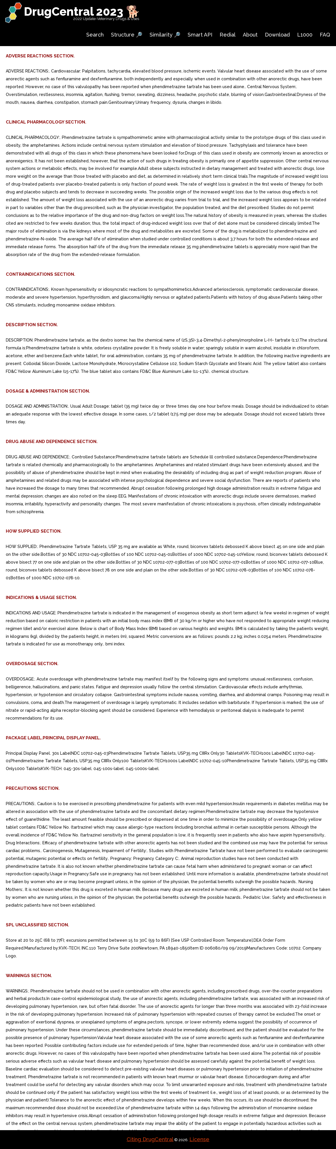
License (199, 1139)
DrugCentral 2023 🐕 (82, 11)
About (250, 35)
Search (95, 35)
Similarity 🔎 (165, 35)
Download (277, 35)
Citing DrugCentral (150, 1139)
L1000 (304, 35)
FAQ (325, 35)
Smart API (200, 35)
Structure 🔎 (126, 35)
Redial (228, 35)
